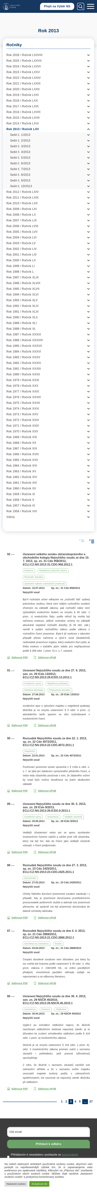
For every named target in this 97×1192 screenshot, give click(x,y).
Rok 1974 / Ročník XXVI (22, 408)
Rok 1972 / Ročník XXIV (22, 420)
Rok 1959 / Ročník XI (20, 494)
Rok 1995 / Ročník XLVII (23, 288)
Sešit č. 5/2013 (20, 157)
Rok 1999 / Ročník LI (20, 266)
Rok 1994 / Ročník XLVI (22, 294)
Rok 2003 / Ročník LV (21, 243)
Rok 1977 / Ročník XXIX (22, 391)
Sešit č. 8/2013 (20, 174)
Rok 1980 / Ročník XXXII (23, 374)
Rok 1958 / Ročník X (20, 499)
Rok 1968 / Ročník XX (21, 442)
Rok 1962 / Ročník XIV (21, 477)
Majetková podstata (57, 683)
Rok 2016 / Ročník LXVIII (23, 112)
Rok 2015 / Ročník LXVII (23, 117)
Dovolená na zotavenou (36, 943)
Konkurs (45, 1009)
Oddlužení (61, 1009)
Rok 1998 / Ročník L (20, 271)
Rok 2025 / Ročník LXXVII (24, 60)
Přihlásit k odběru (48, 1143)
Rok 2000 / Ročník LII (21, 260)
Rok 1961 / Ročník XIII (21, 482)
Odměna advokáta (33, 690)
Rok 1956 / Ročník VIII (21, 511)
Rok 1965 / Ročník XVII (22, 459)
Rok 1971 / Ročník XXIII (22, 425)
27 (91, 1101)
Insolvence (52, 817)
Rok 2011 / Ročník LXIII (22, 197)
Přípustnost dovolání (59, 690)
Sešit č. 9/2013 (20, 180)
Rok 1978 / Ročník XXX (22, 385)
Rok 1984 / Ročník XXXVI (23, 351)
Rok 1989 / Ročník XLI (21, 323)
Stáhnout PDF (17, 657)
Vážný (10, 516)
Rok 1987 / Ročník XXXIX (23, 334)
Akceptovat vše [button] (39, 1184)
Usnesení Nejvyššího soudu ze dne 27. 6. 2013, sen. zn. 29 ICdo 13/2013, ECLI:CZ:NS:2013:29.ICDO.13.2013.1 (54, 674)
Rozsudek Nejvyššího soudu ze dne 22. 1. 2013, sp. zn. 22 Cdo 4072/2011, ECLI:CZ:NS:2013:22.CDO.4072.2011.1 (55, 742)
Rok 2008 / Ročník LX (21, 214)
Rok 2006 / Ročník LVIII (22, 226)
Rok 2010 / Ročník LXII (22, 203)
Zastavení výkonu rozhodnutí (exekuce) (44, 583)
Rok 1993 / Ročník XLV (22, 300)
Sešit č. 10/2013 (21, 186)
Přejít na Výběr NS (57, 6)
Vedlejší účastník (73, 817)
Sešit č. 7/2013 (20, 169)
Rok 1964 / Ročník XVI (21, 465)
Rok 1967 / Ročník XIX (21, 448)
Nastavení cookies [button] (16, 1184)
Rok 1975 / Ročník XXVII (23, 402)
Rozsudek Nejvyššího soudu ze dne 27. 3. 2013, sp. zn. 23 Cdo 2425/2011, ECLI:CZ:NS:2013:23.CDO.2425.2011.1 (55, 869)
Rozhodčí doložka (33, 577)
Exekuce (28, 570)
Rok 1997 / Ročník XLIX (22, 277)
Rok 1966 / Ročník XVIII (22, 454)
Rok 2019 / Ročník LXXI (22, 94)
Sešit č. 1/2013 (20, 134)
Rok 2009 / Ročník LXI (21, 208)
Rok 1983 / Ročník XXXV (23, 357)
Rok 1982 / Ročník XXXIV (23, 362)
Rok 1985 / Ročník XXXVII (24, 345)
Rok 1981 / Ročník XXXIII (23, 368)
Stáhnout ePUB (45, 657)
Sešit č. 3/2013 (20, 146)
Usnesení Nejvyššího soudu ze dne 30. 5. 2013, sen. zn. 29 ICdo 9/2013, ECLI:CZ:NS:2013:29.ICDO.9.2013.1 (54, 807)
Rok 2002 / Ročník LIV (21, 248)
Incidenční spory (32, 683)
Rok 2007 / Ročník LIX (21, 220)
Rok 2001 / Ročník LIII (21, 254)
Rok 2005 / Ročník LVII (21, 231)
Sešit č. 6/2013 (20, 163)
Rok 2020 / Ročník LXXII (23, 89)
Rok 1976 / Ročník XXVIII (23, 397)
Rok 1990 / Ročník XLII (22, 317)
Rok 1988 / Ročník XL (21, 328)
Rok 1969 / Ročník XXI (21, 437)
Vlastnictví (29, 751)
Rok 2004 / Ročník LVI (21, 237)
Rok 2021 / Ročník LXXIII (23, 83)
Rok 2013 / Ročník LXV (22, 129)
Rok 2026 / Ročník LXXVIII (24, 54)
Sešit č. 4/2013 (20, 151)
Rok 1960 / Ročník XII (21, 488)
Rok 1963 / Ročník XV (21, 471)
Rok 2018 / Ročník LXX (22, 100)
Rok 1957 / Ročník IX (20, 505)
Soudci (58, 943)
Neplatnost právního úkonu (53, 570)
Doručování (30, 878)
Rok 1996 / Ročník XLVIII (23, 283)
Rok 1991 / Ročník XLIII (22, 311)
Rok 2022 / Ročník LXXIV (23, 77)
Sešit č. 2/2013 (20, 140)
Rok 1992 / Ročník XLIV (22, 305)
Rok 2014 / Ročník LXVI (22, 123)
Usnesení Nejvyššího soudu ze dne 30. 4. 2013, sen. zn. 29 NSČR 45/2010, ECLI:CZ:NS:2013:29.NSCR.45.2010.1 (54, 1000)
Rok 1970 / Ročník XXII (22, 431)
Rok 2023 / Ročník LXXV (23, 72)
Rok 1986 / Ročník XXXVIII (24, 340)
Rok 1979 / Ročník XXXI (22, 380)
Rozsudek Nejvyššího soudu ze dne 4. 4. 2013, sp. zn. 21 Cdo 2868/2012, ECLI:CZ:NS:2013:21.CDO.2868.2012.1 (54, 934)
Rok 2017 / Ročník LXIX (22, 106)
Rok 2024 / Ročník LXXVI (23, 66)
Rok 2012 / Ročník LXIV (22, 191)
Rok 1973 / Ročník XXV (22, 414)
